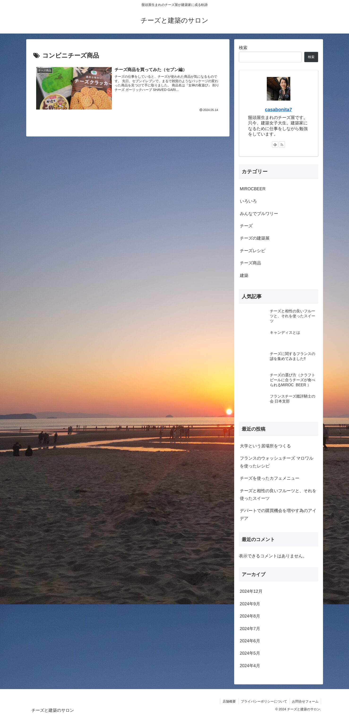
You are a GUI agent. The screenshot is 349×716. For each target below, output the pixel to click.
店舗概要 (229, 701)
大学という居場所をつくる (265, 446)
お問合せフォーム (305, 701)
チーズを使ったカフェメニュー (269, 478)
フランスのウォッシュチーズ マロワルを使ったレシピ (276, 462)
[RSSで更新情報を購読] (282, 144)
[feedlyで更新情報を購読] (275, 144)
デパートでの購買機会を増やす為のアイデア (278, 514)
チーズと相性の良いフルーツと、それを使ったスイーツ (278, 494)
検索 (243, 47)
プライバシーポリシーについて (264, 701)
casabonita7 (278, 109)
